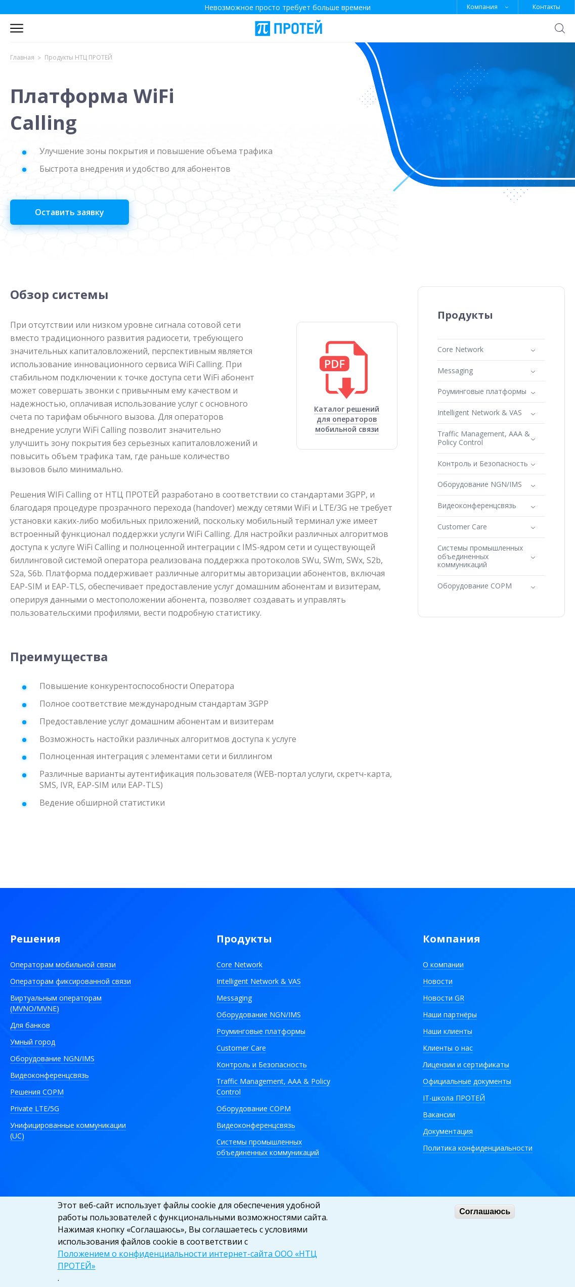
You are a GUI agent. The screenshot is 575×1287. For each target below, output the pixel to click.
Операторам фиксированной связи (70, 981)
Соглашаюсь (484, 1211)
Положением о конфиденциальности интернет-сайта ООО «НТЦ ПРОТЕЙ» (187, 1259)
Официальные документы (467, 1081)
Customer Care (241, 1048)
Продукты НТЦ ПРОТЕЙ (78, 58)
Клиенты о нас (448, 1048)
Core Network (239, 964)
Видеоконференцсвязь (49, 1075)
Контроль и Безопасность (261, 1064)
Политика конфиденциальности (478, 1148)
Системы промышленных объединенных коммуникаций (267, 1147)
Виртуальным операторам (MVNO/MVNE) (56, 1003)
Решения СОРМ (37, 1092)
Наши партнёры (450, 1014)
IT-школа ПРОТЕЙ (454, 1098)
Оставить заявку (69, 212)
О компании (443, 964)
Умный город (32, 1042)
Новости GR (443, 998)
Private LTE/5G (34, 1108)
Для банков (30, 1025)
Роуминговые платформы (260, 1031)
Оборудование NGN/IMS (52, 1058)
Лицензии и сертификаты (466, 1064)
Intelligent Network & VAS (258, 981)
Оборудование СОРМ (253, 1108)
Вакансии (439, 1114)
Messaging (234, 998)
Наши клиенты (447, 1031)
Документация (448, 1131)
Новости (438, 981)
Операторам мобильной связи (63, 964)
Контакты (546, 7)
